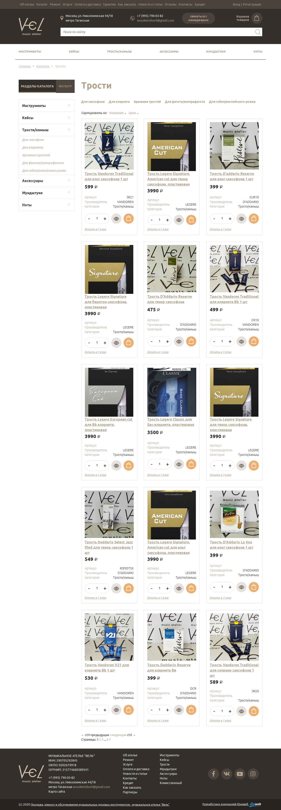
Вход (236, 4)
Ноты (258, 51)
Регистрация (252, 4)
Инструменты (30, 51)
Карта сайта (57, 791)
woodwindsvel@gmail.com (155, 20)
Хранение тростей (36, 155)
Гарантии (109, 4)
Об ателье (27, 4)
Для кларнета (32, 147)
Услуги (67, 4)
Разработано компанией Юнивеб (232, 804)
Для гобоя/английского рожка (44, 170)
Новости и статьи (150, 4)
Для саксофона (33, 140)
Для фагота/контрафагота (43, 163)
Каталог (42, 4)
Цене (134, 113)
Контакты (186, 4)
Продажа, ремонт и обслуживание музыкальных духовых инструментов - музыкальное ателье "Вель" (100, 804)
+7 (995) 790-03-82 (150, 16)
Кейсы (74, 51)
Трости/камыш (119, 51)
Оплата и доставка (87, 4)
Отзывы (171, 4)
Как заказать (127, 4)
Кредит (200, 4)
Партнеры (130, 792)
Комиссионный (171, 783)
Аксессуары (169, 51)
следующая (118, 735)
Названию (117, 113)
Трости (164, 764)
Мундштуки (216, 51)
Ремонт (55, 4)
